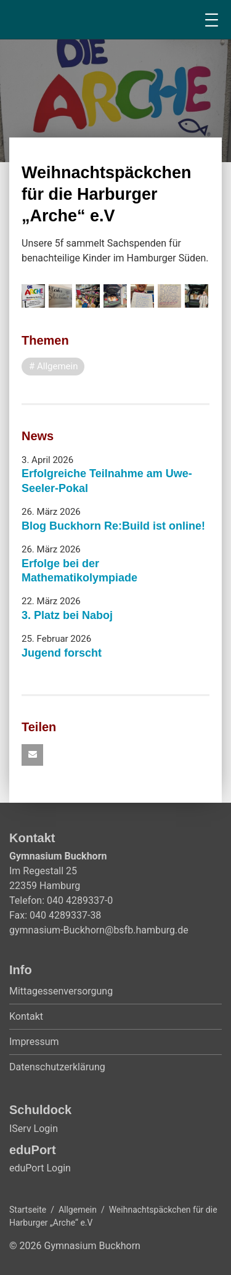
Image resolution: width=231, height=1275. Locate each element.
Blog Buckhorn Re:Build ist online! (113, 526)
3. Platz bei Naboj (67, 615)
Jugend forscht (62, 653)
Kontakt (26, 1016)
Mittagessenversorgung (61, 991)
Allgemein (78, 1210)
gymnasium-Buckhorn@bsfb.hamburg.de (98, 930)
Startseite (27, 1210)
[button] (32, 755)
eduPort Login (40, 1168)
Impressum (34, 1041)
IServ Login (33, 1128)
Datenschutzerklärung (57, 1067)
